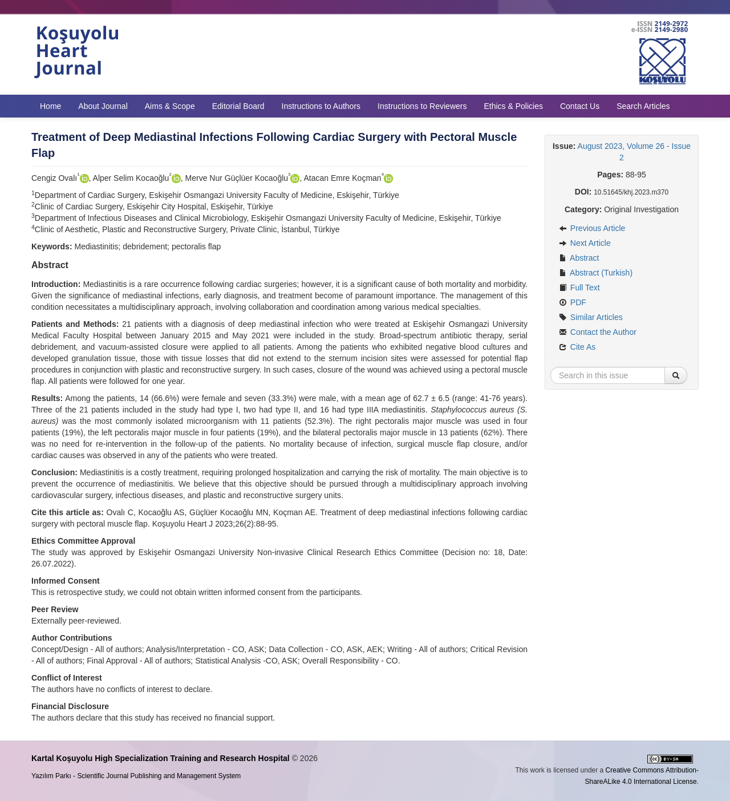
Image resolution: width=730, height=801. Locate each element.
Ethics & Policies (513, 106)
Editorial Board (238, 106)
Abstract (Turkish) (595, 272)
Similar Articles (591, 317)
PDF (572, 302)
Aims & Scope (170, 106)
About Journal (102, 106)
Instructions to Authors (321, 106)
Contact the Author (597, 332)
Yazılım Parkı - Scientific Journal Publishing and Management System (136, 776)
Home (50, 106)
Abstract (579, 257)
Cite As (577, 346)
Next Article (585, 243)
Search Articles (643, 106)
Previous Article (592, 228)
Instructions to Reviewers (422, 106)
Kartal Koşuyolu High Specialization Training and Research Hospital (160, 758)
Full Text (579, 287)
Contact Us (579, 106)
